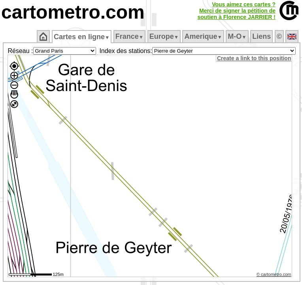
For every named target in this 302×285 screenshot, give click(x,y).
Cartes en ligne (81, 37)
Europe (164, 36)
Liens (261, 36)
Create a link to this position (254, 58)
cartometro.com (73, 12)
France (129, 36)
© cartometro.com (274, 274)
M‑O (237, 36)
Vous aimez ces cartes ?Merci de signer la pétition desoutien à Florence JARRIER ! (236, 10)
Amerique (203, 36)
